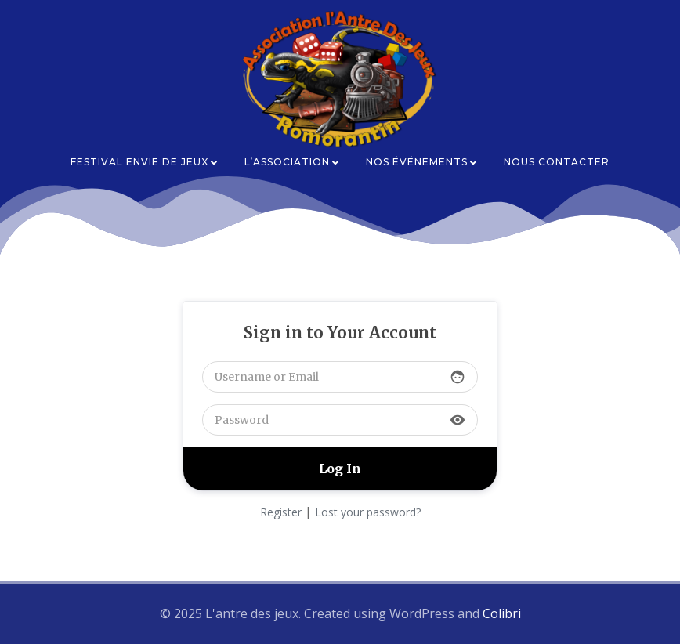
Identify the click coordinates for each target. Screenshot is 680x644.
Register (281, 512)
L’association (292, 162)
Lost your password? (368, 512)
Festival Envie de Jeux (145, 162)
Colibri (502, 613)
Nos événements (422, 162)
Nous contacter (556, 162)
